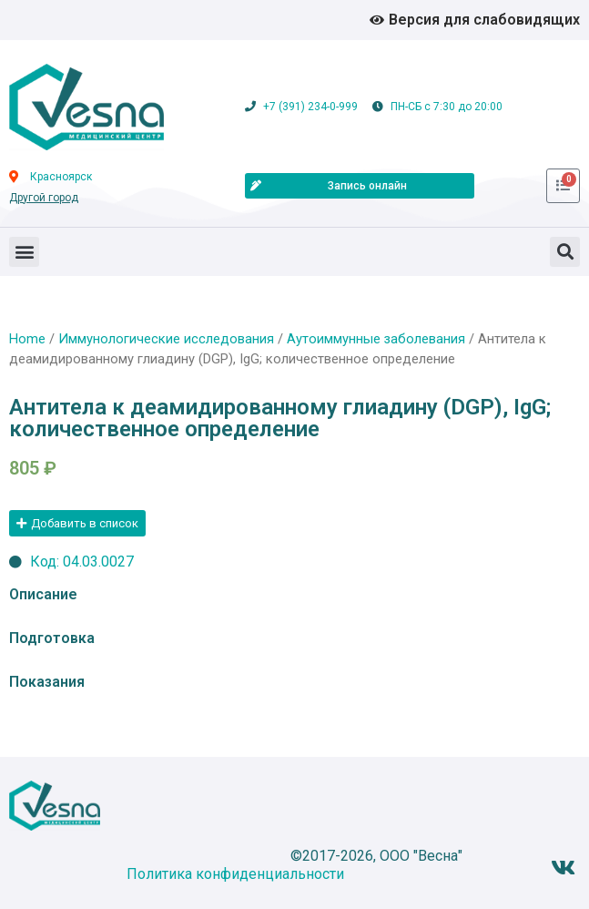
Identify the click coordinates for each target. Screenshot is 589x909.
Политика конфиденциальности (235, 874)
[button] (24, 252)
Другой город (43, 197)
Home (27, 339)
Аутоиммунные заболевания (376, 339)
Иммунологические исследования (166, 339)
